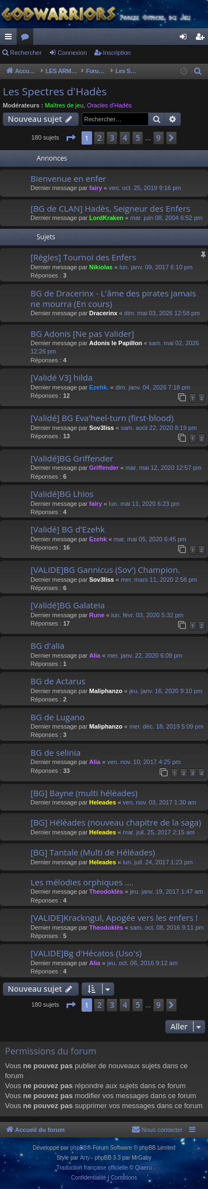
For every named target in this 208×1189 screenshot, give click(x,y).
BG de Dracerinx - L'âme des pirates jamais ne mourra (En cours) (113, 298)
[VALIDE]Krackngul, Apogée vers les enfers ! (114, 917)
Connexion (72, 52)
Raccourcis (10, 39)
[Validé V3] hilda (62, 377)
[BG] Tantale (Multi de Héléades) (93, 852)
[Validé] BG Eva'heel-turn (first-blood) (102, 417)
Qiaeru (143, 1168)
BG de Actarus (58, 680)
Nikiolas (101, 267)
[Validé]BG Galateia (68, 605)
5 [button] (137, 137)
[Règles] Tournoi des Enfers (83, 257)
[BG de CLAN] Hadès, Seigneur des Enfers (110, 208)
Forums (27, 39)
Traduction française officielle (92, 1168)
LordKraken (106, 217)
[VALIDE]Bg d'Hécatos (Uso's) (86, 953)
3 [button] (112, 137)
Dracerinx (103, 313)
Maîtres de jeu (64, 105)
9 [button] (158, 137)
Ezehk (98, 539)
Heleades (102, 802)
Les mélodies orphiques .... (82, 882)
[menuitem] (198, 71)
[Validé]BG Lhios (62, 493)
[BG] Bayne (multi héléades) (84, 792)
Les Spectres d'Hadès (54, 91)
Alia (94, 655)
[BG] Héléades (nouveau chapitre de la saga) (116, 822)
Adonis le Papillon (115, 343)
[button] (70, 138)
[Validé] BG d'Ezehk (68, 529)
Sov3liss (101, 427)
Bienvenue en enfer (68, 178)
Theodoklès (106, 891)
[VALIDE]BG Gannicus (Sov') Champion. (105, 569)
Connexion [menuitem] (185, 39)
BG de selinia (55, 752)
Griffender (104, 467)
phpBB (78, 1148)
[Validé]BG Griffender (72, 458)
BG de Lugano (58, 716)
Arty (85, 1158)
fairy (95, 187)
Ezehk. (99, 387)
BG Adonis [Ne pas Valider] (82, 333)
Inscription (117, 52)
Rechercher (26, 52)
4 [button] (125, 137)
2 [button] (99, 137)
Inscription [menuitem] (202, 39)
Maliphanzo (106, 691)
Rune (97, 615)
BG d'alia (47, 645)
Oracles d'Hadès (109, 105)
